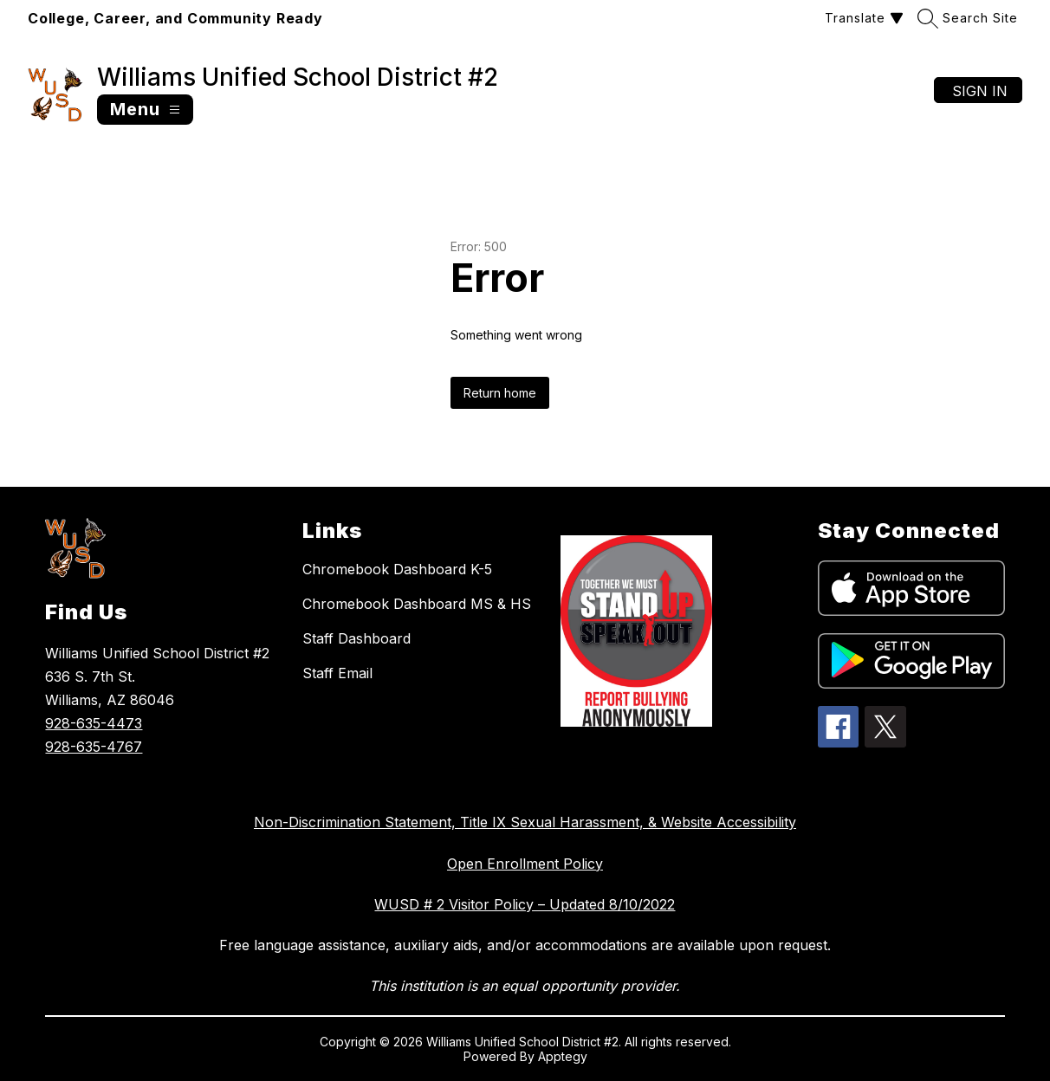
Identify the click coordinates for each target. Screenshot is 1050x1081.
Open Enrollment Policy (525, 863)
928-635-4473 (93, 723)
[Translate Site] (862, 18)
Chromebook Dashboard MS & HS (416, 603)
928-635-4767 (93, 746)
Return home (499, 392)
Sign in (980, 91)
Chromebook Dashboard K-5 (397, 569)
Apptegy (562, 1056)
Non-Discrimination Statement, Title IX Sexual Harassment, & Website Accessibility (525, 822)
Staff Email (337, 673)
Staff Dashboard (356, 638)
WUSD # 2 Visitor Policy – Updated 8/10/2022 (524, 904)
